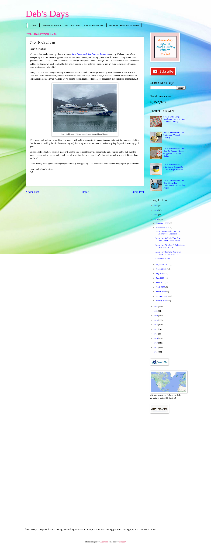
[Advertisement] (168, 466)
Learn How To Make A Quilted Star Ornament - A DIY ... (170, 246)
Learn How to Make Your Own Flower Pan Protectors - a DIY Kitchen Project (174, 184)
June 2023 (160, 278)
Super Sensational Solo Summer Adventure (90, 54)
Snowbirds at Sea (163, 259)
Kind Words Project (94, 25)
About (34, 25)
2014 (155, 338)
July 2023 (160, 273)
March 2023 (161, 292)
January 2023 (161, 301)
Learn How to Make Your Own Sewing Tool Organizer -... (168, 232)
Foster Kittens (72, 25)
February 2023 (162, 296)
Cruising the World (51, 25)
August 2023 (161, 269)
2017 (155, 329)
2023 (155, 219)
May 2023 (160, 283)
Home (85, 192)
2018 (155, 325)
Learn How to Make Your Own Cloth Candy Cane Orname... (169, 239)
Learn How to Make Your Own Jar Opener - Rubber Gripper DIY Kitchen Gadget (174, 152)
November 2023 (163, 228)
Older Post (138, 192)
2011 (155, 352)
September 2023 (163, 264)
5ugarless (104, 542)
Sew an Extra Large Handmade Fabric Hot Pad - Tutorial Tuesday (174, 119)
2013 (155, 343)
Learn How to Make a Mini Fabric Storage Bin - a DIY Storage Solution (174, 167)
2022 (155, 306)
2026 (155, 205)
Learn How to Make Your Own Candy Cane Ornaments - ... (168, 253)
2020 (155, 316)
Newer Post (32, 192)
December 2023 (162, 223)
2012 (155, 347)
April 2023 (160, 287)
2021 (155, 311)
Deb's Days (47, 13)
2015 (155, 334)
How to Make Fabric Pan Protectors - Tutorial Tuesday (173, 135)
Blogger (122, 542)
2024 (155, 215)
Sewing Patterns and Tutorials (124, 25)
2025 (155, 210)
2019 (155, 320)
